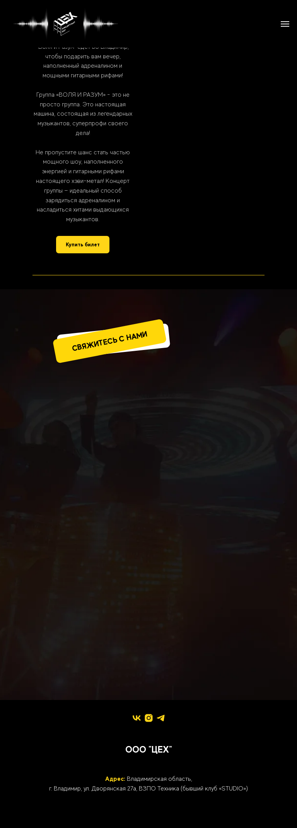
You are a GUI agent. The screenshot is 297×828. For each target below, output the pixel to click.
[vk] (137, 718)
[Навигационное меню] (285, 24)
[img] (148, 415)
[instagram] (149, 718)
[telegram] (161, 718)
